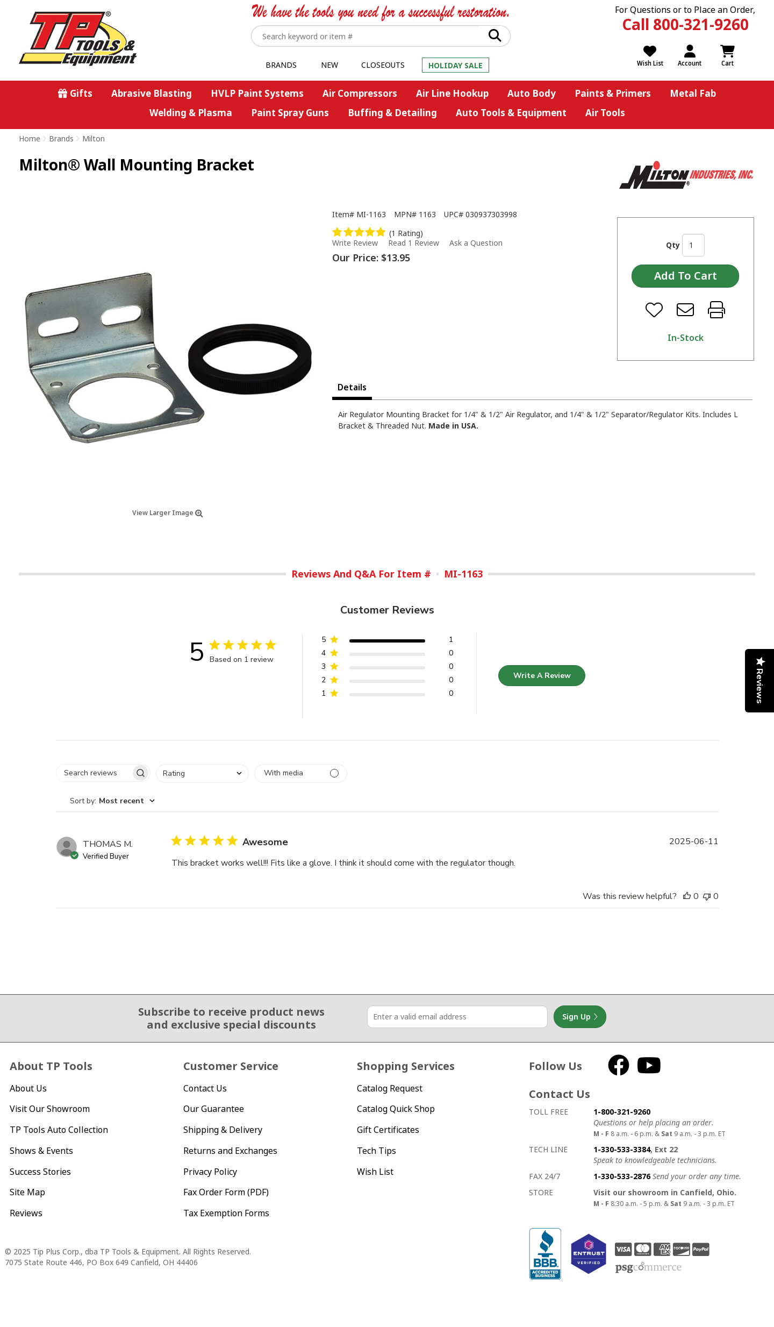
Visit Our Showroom (50, 1109)
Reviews (26, 1213)
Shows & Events (41, 1151)
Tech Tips (376, 1151)
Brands (281, 65)
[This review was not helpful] (707, 896)
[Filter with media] (300, 773)
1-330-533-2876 (621, 1176)
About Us (28, 1088)
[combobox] (202, 773)
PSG (648, 1268)
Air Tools (605, 112)
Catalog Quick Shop (396, 1109)
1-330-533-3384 (621, 1149)
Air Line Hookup (452, 93)
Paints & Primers (613, 93)
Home (29, 138)
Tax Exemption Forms (226, 1213)
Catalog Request (389, 1088)
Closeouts (383, 65)
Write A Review (542, 675)
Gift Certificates (388, 1130)
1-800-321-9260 (621, 1112)
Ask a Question (476, 243)
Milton (93, 138)
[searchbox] (93, 773)
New (329, 65)
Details (352, 387)
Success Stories (40, 1172)
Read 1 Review (413, 243)
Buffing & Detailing (392, 112)
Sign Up (580, 1016)
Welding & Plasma (190, 112)
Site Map (27, 1192)
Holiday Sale (455, 65)
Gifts (81, 93)
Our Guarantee (213, 1109)
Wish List (375, 1172)
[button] (387, 641)
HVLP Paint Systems (257, 93)
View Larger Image (167, 512)
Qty (673, 245)
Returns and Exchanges (230, 1151)
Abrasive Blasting (151, 93)
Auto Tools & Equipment (511, 112)
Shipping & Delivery (222, 1130)
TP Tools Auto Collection (59, 1130)
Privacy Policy (210, 1172)
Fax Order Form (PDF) (226, 1192)
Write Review (355, 243)
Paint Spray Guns (290, 112)
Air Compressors (359, 93)
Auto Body (531, 93)
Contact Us (205, 1088)
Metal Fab (693, 93)
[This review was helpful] (687, 896)
